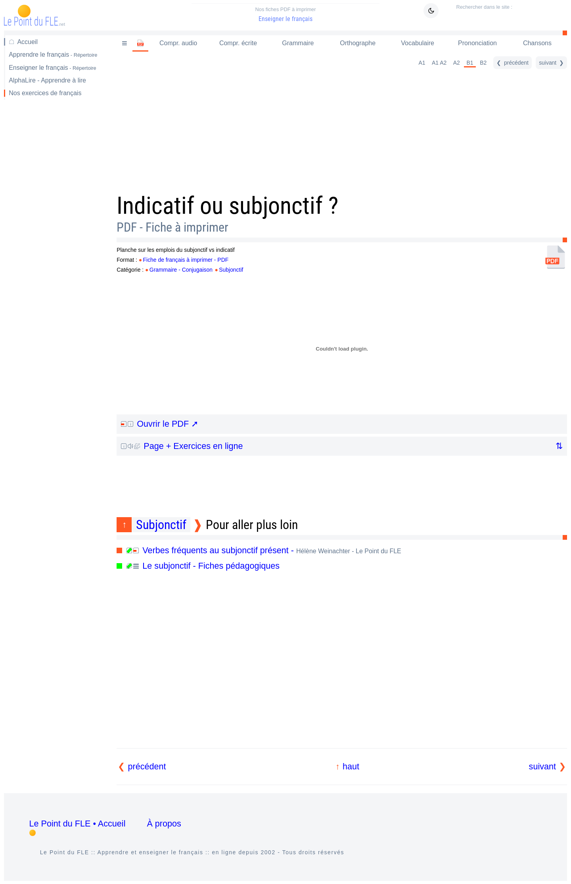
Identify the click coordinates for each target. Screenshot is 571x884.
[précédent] (512, 62)
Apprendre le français (53, 54)
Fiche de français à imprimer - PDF (186, 260)
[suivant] (551, 62)
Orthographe (358, 43)
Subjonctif (231, 270)
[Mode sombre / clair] (431, 10)
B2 (483, 62)
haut (351, 766)
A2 (456, 62)
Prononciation (477, 43)
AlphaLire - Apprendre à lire (47, 80)
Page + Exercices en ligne (182, 446)
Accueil (27, 41)
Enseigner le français (285, 14)
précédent (147, 766)
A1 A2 (439, 62)
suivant (542, 766)
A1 (421, 62)
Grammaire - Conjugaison (181, 270)
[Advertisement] (54, 232)
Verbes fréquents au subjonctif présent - (263, 550)
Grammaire (298, 43)
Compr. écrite (238, 43)
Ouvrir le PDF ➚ (159, 424)
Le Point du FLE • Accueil (77, 823)
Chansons (537, 43)
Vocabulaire (417, 43)
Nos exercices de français (45, 93)
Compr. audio (178, 43)
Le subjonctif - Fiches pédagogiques (203, 566)
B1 (470, 62)
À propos (164, 823)
